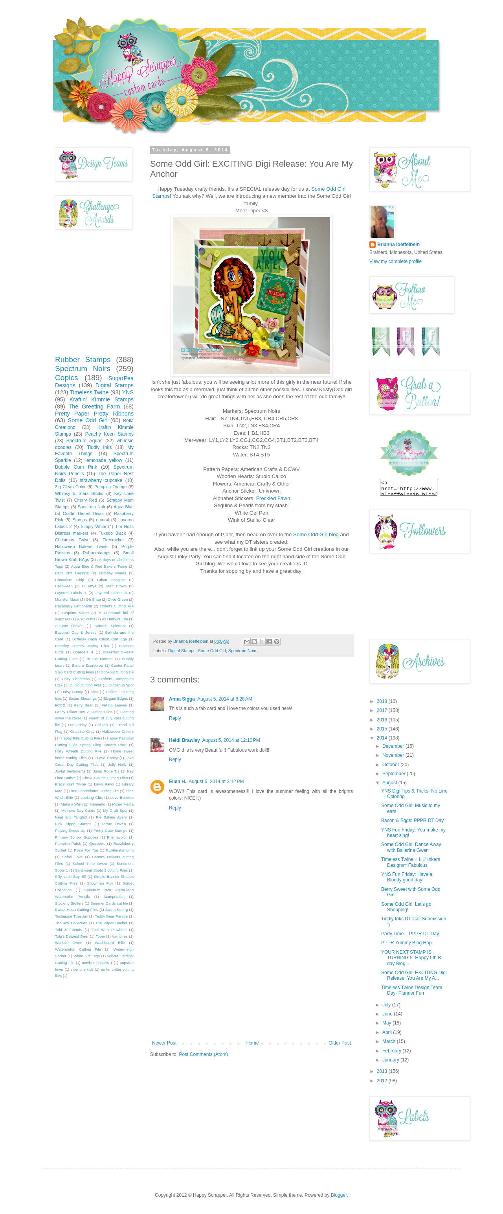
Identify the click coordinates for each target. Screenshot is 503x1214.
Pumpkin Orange (110, 486)
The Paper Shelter (111, 923)
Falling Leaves (114, 705)
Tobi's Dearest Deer (71, 936)
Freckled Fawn (273, 498)
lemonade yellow (103, 460)
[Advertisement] (251, 981)
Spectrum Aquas (84, 440)
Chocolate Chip (69, 580)
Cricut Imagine (111, 580)
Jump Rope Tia (106, 771)
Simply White (93, 526)
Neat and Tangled (71, 817)
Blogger (339, 1195)
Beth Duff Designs (72, 573)
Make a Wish (72, 804)
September (394, 773)
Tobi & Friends (68, 929)
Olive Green (118, 599)
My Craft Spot (115, 810)
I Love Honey (106, 758)
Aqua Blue (124, 506)
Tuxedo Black (112, 533)
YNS (128, 392)
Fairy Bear (83, 705)
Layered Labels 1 (70, 592)
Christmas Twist (71, 539)
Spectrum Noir (91, 506)
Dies (94, 692)
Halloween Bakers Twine (81, 546)
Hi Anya (89, 586)
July (387, 1005)
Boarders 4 (83, 652)
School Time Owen (90, 863)
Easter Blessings (82, 698)
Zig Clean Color (70, 486)
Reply (175, 718)
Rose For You (86, 850)
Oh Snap (93, 599)
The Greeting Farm (94, 406)
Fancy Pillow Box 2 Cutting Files (83, 712)
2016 (383, 720)
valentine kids (82, 969)
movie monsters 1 (97, 962)
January (391, 1060)
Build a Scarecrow (88, 665)
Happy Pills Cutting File (80, 738)
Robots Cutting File (117, 606)
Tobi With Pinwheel (109, 929)
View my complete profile (395, 261)
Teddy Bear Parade (111, 916)
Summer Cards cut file (109, 903)
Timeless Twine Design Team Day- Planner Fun (411, 990)
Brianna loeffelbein (398, 244)
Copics (66, 377)
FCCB (60, 705)
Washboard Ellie (110, 942)
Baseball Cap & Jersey (75, 632)
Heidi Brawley (184, 740)
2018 (383, 701)
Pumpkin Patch (68, 843)
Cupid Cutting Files (86, 685)
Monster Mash (67, 599)
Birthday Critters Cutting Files (82, 646)
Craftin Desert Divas (83, 513)
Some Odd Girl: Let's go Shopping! (406, 906)
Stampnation (114, 896)
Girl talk (101, 725)
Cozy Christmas (76, 679)
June (388, 1014)
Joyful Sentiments (70, 771)
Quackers (97, 843)
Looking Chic (92, 797)
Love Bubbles (122, 797)
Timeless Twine (89, 392)
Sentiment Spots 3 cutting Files (101, 870)
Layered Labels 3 (111, 592)
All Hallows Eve (115, 619)
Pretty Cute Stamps (110, 830)
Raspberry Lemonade (73, 606)
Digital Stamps (182, 650)
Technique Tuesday (71, 916)
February (392, 1051)
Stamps (79, 519)
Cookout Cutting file (117, 672)
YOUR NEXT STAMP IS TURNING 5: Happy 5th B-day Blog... (411, 957)
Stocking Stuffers (69, 903)
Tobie (100, 936)
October (391, 764)
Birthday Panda (112, 573)
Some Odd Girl (212, 650)
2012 (383, 1080)
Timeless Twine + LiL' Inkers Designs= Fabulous (410, 862)
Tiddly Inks (99, 447)
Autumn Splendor (110, 626)
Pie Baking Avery (111, 817)
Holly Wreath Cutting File (78, 751)
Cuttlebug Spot (121, 685)
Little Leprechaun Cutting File (94, 791)
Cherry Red (85, 500)
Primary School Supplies (76, 837)
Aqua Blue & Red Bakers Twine (99, 566)
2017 (383, 710)
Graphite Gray (82, 731)
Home (252, 1043)
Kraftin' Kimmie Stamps (102, 399)
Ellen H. (177, 781)
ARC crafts (86, 619)
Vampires (120, 936)
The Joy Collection (71, 923)
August (390, 782)
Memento (97, 804)
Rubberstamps (96, 552)
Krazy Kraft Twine (70, 784)
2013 (383, 1071)
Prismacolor (117, 837)
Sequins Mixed (75, 613)
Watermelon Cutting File (78, 949)
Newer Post (164, 1043)
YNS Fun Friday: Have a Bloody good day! (406, 877)
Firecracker (113, 539)
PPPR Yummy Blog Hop (406, 942)
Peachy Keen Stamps (109, 434)
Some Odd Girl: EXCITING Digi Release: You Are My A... (414, 975)
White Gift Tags (86, 956)
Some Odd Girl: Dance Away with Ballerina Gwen (411, 847)
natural (102, 519)
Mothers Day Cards (78, 810)
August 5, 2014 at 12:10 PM (231, 740)
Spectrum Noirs (242, 650)
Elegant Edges (115, 698)
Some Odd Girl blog (316, 534)
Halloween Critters (118, 731)
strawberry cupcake (101, 480)
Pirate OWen (114, 824)
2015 (383, 729)
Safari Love (72, 857)
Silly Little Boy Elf (70, 876)
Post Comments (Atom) (203, 1054)
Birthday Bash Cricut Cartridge (99, 639)
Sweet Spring (116, 909)
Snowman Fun (100, 883)
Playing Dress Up (70, 830)
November (394, 755)
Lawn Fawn (104, 784)
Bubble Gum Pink (76, 467)
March (389, 1041)
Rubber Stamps (83, 359)
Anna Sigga (182, 699)
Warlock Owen (68, 942)
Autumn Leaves (69, 626)
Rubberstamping (120, 850)
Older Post (340, 1043)
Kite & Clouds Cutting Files (105, 778)
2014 (383, 738)
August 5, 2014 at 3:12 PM (216, 781)
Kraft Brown (116, 586)
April (387, 1032)
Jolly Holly (117, 764)
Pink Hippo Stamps (73, 824)
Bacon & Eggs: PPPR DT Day (412, 820)
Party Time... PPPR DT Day (410, 933)
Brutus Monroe (100, 659)
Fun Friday (77, 725)
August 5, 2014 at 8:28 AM (224, 699)
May (387, 1023)
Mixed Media (123, 804)
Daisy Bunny (72, 692)
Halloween (64, 586)
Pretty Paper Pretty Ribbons (94, 413)
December (394, 746)
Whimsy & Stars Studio (79, 493)
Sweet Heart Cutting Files (76, 909)
